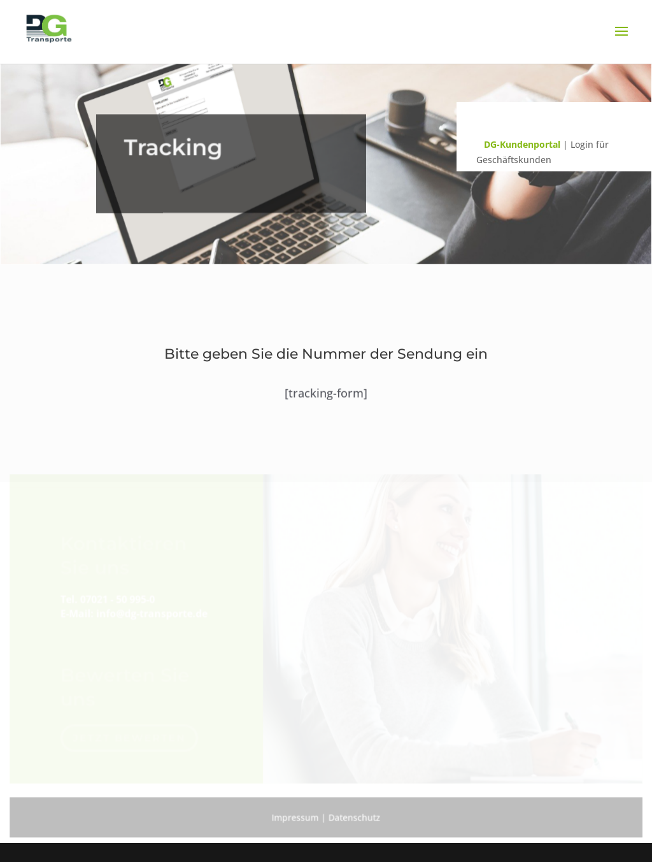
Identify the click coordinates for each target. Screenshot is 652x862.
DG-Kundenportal (522, 144)
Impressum (295, 816)
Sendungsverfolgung (564, 119)
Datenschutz (354, 816)
